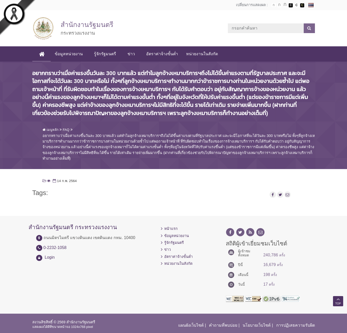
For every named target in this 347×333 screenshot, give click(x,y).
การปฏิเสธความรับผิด (295, 325)
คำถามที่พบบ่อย (223, 325)
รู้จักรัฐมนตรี (107, 54)
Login (50, 257)
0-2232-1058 (55, 247)
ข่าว (132, 54)
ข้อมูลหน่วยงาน (71, 54)
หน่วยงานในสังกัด (203, 54)
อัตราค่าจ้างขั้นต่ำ (163, 54)
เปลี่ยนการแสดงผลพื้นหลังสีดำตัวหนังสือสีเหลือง (302, 5)
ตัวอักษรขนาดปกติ (274, 5)
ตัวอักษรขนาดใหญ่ (285, 5)
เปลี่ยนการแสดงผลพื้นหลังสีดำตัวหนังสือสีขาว (291, 5)
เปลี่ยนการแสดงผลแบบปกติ (297, 5)
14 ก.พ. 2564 (64, 181)
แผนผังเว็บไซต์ (191, 325)
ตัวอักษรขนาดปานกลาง (279, 5)
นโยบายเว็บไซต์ (257, 325)
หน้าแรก (171, 229)
